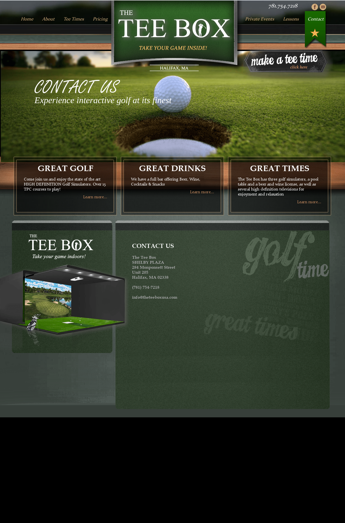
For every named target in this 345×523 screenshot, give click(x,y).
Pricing (100, 19)
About (48, 19)
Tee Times (73, 19)
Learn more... (95, 197)
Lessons (291, 19)
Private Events (259, 19)
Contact (316, 19)
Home (27, 19)
